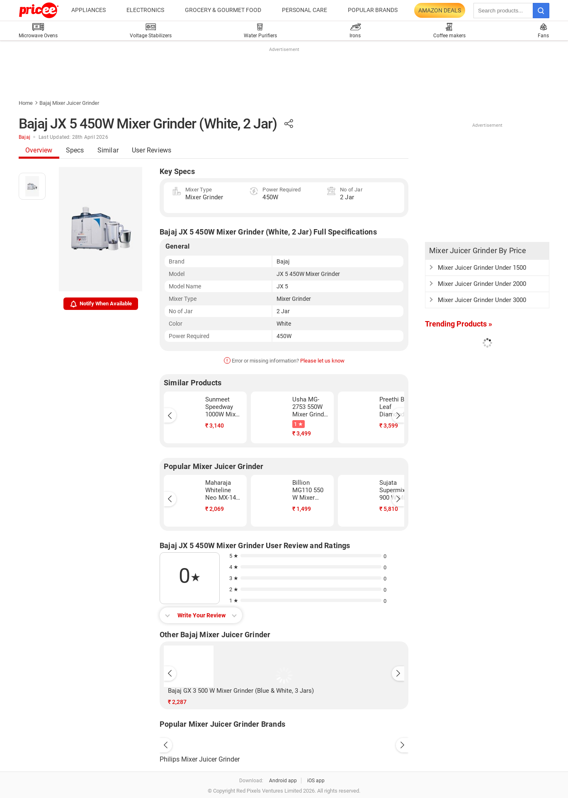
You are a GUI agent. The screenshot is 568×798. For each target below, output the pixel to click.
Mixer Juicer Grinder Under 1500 (482, 267)
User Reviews (151, 150)
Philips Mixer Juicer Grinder (200, 759)
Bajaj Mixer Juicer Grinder (69, 103)
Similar (108, 150)
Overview (39, 150)
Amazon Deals (439, 10)
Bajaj (24, 137)
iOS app (316, 780)
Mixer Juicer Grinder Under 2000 (482, 284)
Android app (283, 780)
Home (26, 103)
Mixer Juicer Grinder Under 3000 (482, 300)
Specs (75, 150)
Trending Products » (458, 323)
